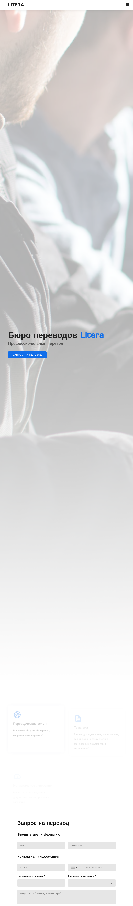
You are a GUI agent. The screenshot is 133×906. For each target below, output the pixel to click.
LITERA (17, 5)
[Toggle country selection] (74, 868)
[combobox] (41, 883)
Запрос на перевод (27, 355)
